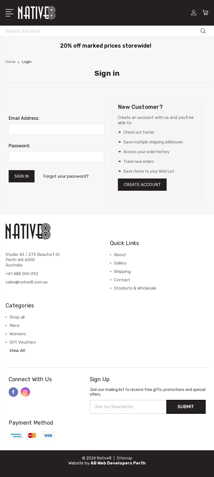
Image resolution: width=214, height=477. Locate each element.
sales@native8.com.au (27, 282)
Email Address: (24, 118)
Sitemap (124, 458)
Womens (17, 333)
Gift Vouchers (22, 342)
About (120, 254)
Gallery (120, 263)
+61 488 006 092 (22, 273)
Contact (122, 279)
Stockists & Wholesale (135, 288)
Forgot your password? (66, 176)
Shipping (122, 271)
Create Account (142, 184)
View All (17, 350)
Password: (19, 145)
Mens (14, 325)
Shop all (17, 317)
